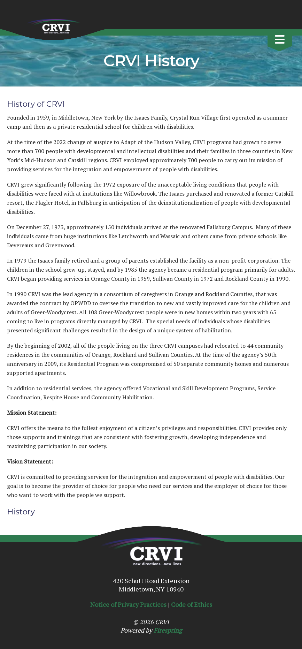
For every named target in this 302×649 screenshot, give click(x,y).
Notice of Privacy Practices (128, 604)
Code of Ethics (191, 604)
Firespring (168, 630)
